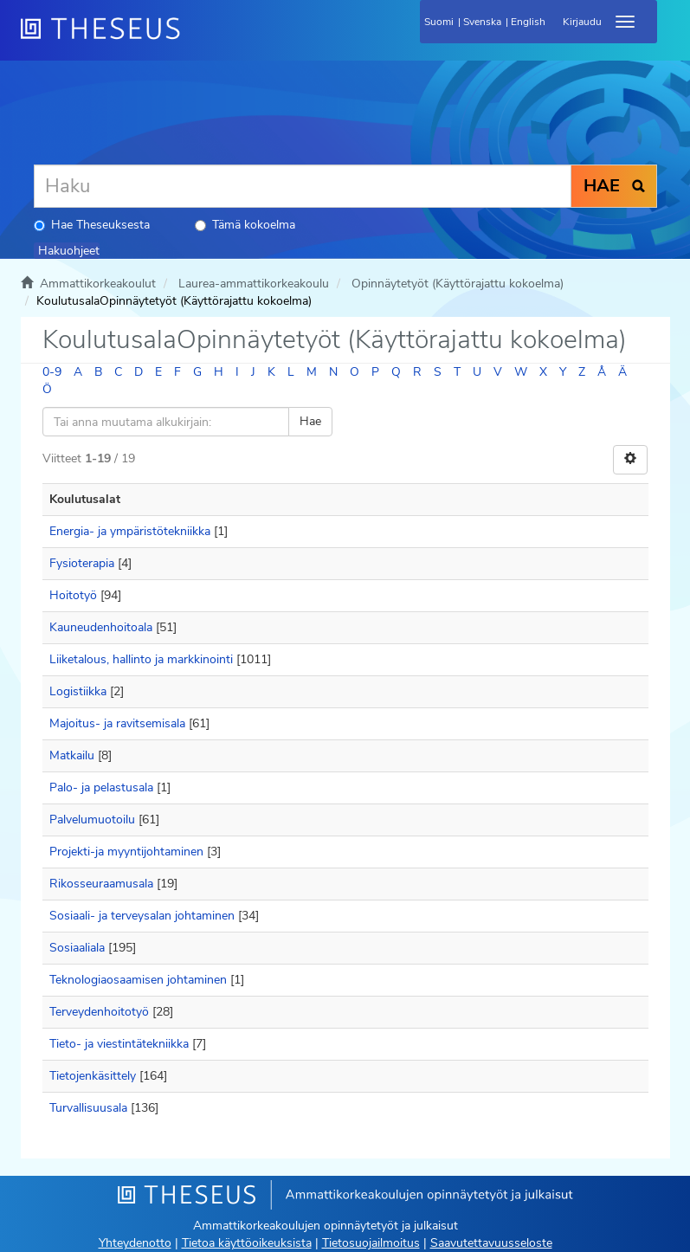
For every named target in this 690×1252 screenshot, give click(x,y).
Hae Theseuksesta (92, 224)
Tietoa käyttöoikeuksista (247, 1243)
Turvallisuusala (88, 1108)
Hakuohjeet (69, 250)
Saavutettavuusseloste (491, 1243)
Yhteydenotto (135, 1243)
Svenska (482, 22)
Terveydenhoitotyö (99, 1012)
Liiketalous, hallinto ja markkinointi (141, 659)
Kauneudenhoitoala (100, 627)
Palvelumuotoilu (92, 819)
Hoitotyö (73, 595)
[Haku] (302, 186)
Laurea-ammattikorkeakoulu (253, 283)
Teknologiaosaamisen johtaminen (138, 979)
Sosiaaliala (77, 947)
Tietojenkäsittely (92, 1076)
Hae (310, 421)
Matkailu (71, 755)
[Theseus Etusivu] (194, 39)
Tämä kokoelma (245, 224)
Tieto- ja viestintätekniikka (119, 1044)
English (528, 22)
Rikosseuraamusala (101, 883)
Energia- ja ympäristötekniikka (129, 531)
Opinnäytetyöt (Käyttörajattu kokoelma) (457, 283)
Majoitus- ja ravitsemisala (117, 723)
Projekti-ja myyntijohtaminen (126, 851)
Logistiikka (77, 691)
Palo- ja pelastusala (101, 787)
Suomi (439, 22)
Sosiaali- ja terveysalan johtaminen (142, 915)
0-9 (51, 372)
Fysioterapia (81, 563)
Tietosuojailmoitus (371, 1243)
